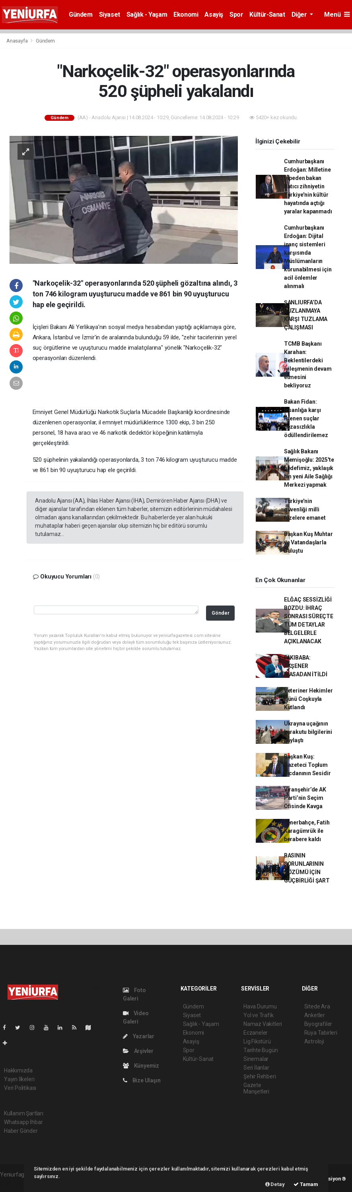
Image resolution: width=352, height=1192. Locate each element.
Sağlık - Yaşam (146, 14)
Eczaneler (255, 1032)
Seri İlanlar (256, 1067)
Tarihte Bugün (260, 1050)
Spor (236, 14)
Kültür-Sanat (267, 14)
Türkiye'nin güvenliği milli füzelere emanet (305, 509)
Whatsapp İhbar (23, 1122)
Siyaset (109, 14)
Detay (275, 1184)
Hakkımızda (18, 1070)
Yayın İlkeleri (19, 1079)
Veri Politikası (20, 1088)
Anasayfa (17, 41)
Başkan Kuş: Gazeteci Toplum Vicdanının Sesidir (307, 764)
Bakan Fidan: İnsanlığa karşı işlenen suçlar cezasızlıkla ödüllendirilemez (306, 418)
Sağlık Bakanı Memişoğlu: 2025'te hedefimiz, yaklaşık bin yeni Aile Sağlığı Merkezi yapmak (309, 468)
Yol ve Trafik (258, 1015)
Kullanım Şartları (23, 1113)
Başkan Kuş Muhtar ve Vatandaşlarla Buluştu (308, 542)
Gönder (220, 613)
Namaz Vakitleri (262, 1024)
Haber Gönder (21, 1131)
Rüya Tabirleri (320, 1032)
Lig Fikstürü (257, 1041)
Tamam (306, 1184)
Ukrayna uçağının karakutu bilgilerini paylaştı (308, 731)
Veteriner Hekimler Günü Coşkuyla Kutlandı (308, 698)
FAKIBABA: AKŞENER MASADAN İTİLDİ (305, 665)
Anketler (314, 1015)
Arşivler (138, 1051)
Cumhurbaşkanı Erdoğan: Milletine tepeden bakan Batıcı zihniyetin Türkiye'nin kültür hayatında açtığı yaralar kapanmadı (308, 186)
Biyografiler (318, 1024)
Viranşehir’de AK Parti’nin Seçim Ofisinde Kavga (305, 797)
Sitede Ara (317, 1006)
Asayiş (213, 14)
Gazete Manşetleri (256, 1088)
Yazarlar (138, 1036)
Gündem (81, 14)
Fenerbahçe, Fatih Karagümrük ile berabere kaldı (307, 830)
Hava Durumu (260, 1006)
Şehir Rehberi (259, 1076)
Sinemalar (255, 1059)
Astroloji (314, 1041)
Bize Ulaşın (142, 1080)
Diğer (300, 14)
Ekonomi (185, 14)
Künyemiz (141, 1065)
